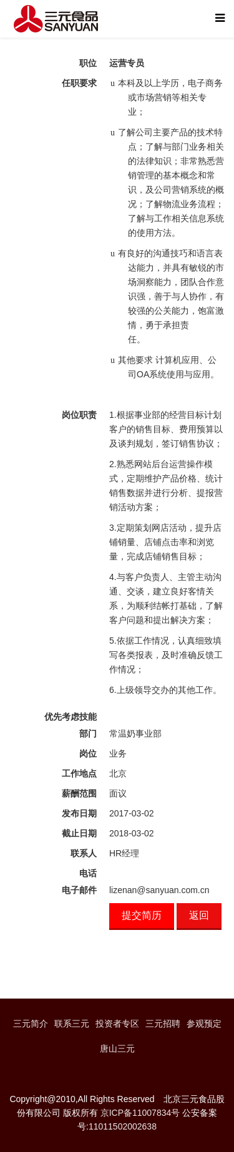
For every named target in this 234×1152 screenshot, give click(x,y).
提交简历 (142, 915)
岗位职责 (79, 415)
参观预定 (204, 1024)
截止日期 (79, 833)
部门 (88, 733)
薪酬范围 (79, 793)
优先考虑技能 (70, 717)
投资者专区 (117, 1024)
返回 (199, 915)
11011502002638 (123, 1126)
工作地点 (79, 773)
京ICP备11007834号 (140, 1113)
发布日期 (79, 813)
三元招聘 (162, 1024)
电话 (88, 873)
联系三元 (71, 1024)
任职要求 (79, 83)
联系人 (84, 853)
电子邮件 (79, 890)
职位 (88, 63)
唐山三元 (117, 1048)
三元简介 (30, 1024)
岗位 (88, 753)
